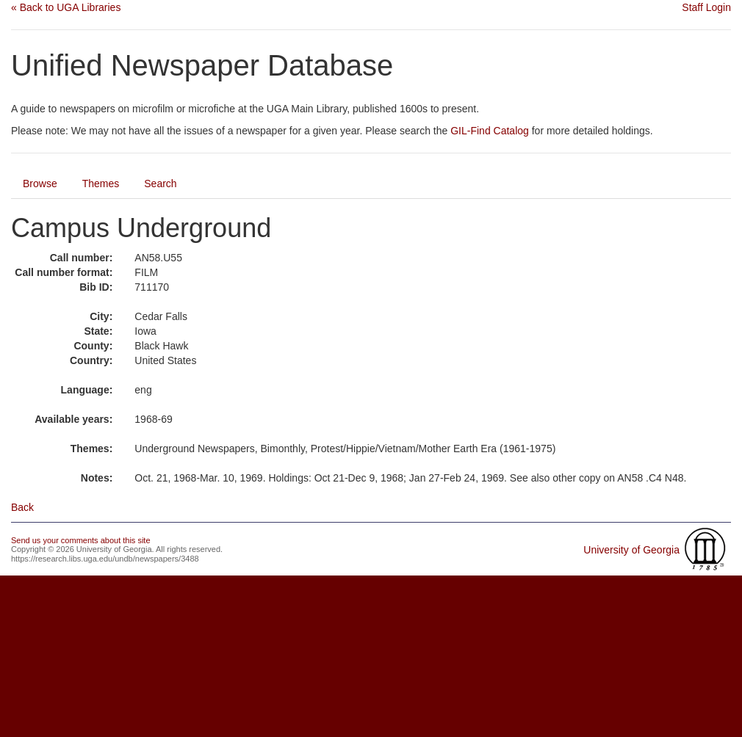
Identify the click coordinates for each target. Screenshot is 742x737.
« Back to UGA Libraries (65, 7)
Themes (101, 183)
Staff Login (706, 7)
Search (160, 183)
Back (22, 507)
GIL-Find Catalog (489, 131)
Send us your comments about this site (81, 540)
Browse (40, 183)
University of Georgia (631, 550)
